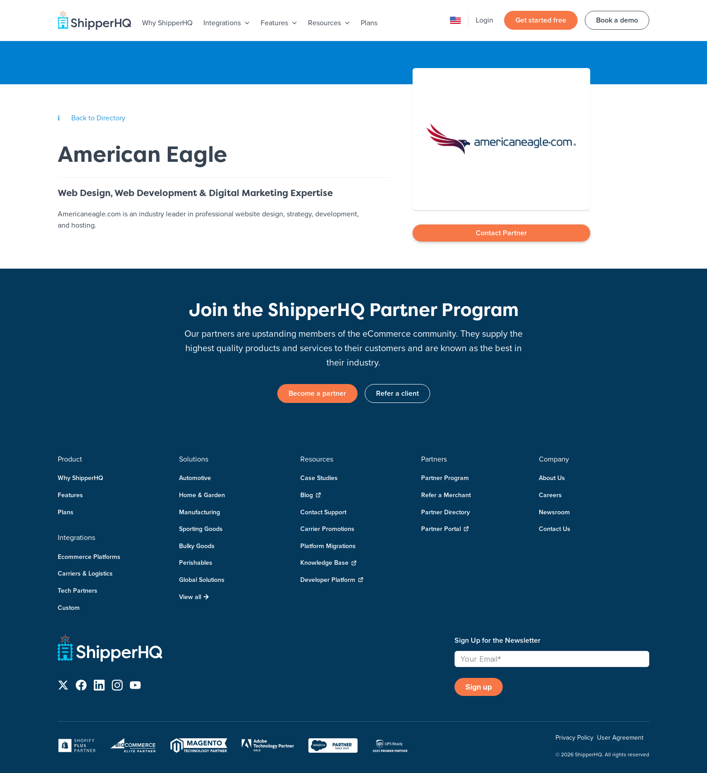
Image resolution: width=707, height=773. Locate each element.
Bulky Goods (197, 545)
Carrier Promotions (327, 528)
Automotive (195, 477)
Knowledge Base (328, 562)
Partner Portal (445, 529)
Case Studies (319, 477)
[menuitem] (167, 23)
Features (70, 494)
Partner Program (445, 477)
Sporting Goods (201, 528)
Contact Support (323, 512)
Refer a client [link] (397, 393)
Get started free (540, 20)
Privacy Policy (574, 737)
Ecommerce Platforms (89, 556)
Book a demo (617, 20)
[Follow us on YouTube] (135, 687)
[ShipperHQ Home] (252, 650)
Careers (550, 494)
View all (194, 596)
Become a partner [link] (317, 393)
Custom (69, 607)
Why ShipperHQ (167, 22)
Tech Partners (77, 590)
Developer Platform (331, 580)
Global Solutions (202, 579)
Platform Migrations (328, 545)
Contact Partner (501, 233)
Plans (369, 22)
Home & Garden (202, 494)
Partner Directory (445, 512)
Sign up (478, 686)
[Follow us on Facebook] (81, 687)
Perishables (195, 562)
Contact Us (554, 528)
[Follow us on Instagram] (117, 687)
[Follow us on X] (63, 687)
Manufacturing (199, 512)
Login (484, 20)
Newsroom (554, 512)
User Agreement (620, 737)
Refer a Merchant (446, 494)
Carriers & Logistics (85, 573)
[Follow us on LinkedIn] (99, 687)
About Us (552, 477)
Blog (310, 495)
